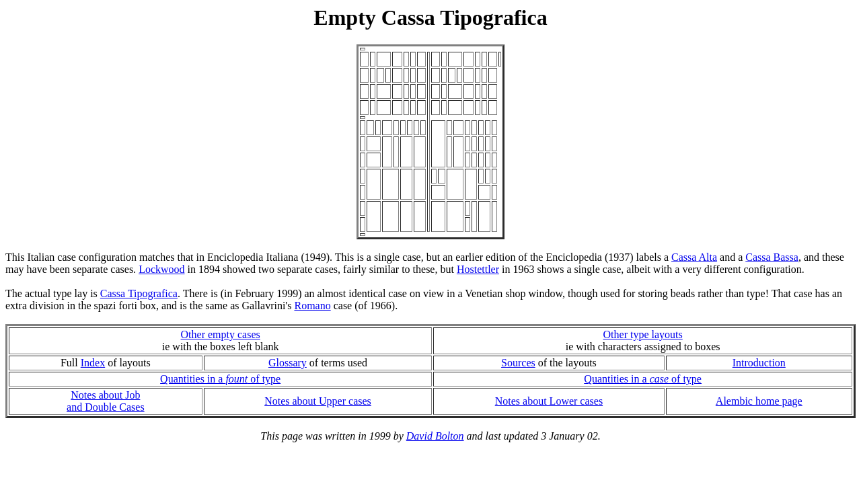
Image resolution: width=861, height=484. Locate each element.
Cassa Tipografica (139, 293)
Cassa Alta (694, 257)
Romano (312, 305)
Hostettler (478, 269)
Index (93, 362)
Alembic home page (759, 401)
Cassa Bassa (771, 257)
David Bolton (435, 436)
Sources (518, 362)
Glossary (287, 362)
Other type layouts (643, 334)
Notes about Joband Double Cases (106, 401)
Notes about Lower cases (549, 401)
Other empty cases (220, 334)
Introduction (759, 362)
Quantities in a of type (220, 379)
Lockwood (161, 269)
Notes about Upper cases (317, 401)
